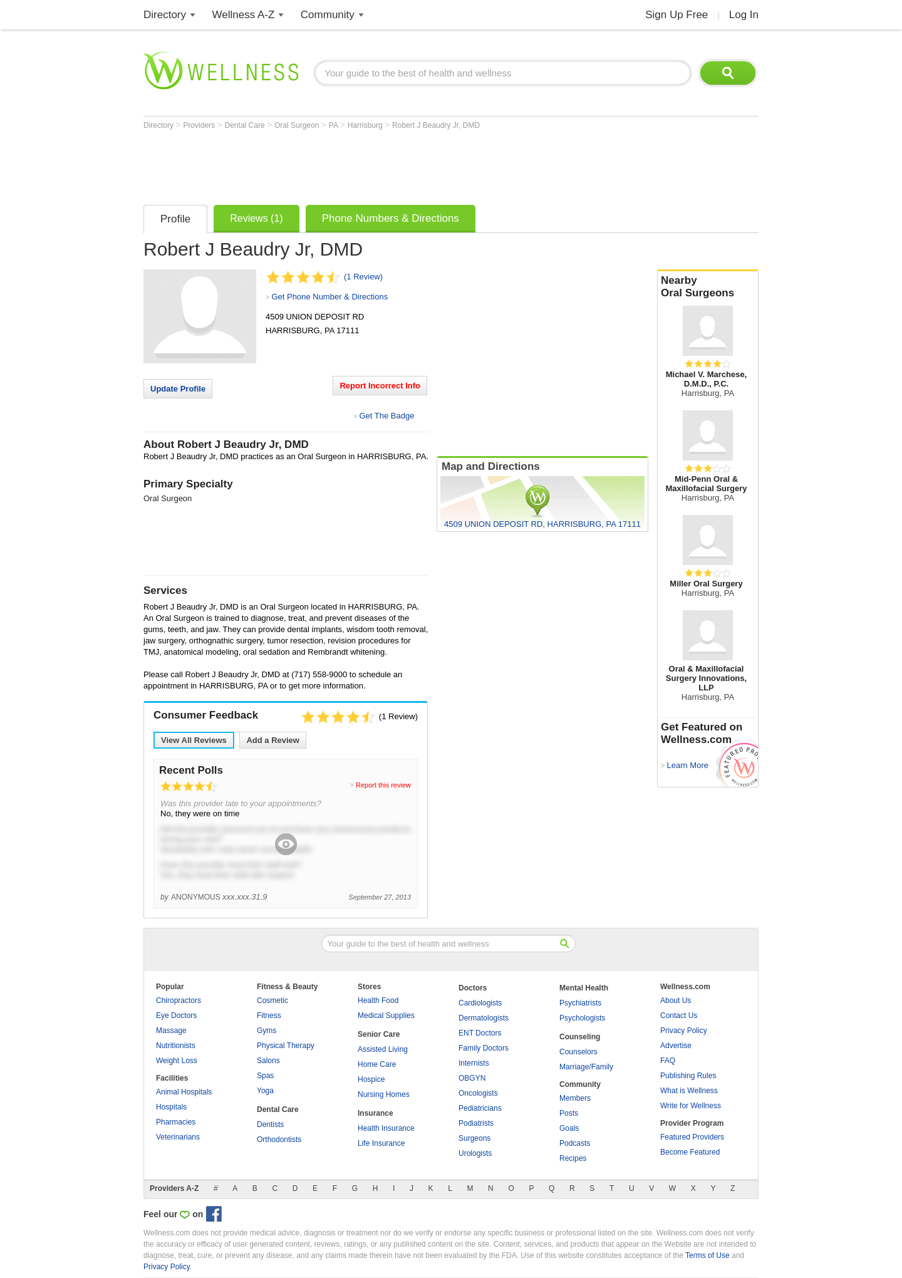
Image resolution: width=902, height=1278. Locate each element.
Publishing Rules (688, 1075)
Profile (175, 219)
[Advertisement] (371, 164)
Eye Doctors (176, 1015)
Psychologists (582, 1018)
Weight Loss (176, 1060)
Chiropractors (178, 1000)
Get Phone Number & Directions (329, 296)
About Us (675, 1000)
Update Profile (177, 388)
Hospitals (171, 1107)
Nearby (708, 286)
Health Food (378, 1000)
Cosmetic (272, 1000)
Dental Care (246, 125)
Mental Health (583, 988)
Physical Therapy (285, 1045)
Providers (200, 125)
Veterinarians (178, 1137)
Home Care (377, 1064)
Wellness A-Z (243, 15)
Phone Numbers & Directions (390, 218)
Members (575, 1098)
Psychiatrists (580, 1003)
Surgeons (474, 1138)
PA (334, 125)
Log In (744, 15)
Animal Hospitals (184, 1092)
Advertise (676, 1045)
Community (328, 15)
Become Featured (690, 1152)
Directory (164, 15)
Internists (474, 1063)
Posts (568, 1113)
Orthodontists (279, 1139)
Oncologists (478, 1093)
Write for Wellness (690, 1105)
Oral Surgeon (297, 125)
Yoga (265, 1090)
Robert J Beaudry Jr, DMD (436, 125)
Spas (265, 1075)
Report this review (383, 785)
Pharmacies (175, 1122)
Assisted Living (383, 1049)
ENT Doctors (480, 1033)
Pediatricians (480, 1108)
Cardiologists (480, 1003)
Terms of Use (707, 1255)
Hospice (371, 1079)
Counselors (578, 1051)
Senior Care (379, 1034)
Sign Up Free (676, 15)
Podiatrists (476, 1123)
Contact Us (678, 1015)
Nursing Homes (384, 1094)
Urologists (475, 1153)
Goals (569, 1128)
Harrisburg (366, 125)
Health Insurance (386, 1128)
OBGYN (472, 1078)
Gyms (266, 1030)
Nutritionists (175, 1045)
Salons (268, 1060)
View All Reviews (194, 740)
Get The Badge (386, 415)
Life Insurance (381, 1143)
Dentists (270, 1124)
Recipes (572, 1158)
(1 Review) (363, 276)
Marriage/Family (586, 1066)
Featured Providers (692, 1137)
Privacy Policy (683, 1030)
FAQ (667, 1060)
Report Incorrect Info (380, 385)
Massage (171, 1030)
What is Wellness (689, 1090)
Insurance (375, 1113)
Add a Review (272, 740)
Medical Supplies (386, 1015)
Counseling (579, 1036)
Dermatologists (484, 1018)
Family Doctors (484, 1048)
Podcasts (574, 1143)
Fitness (269, 1015)
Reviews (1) (256, 218)
